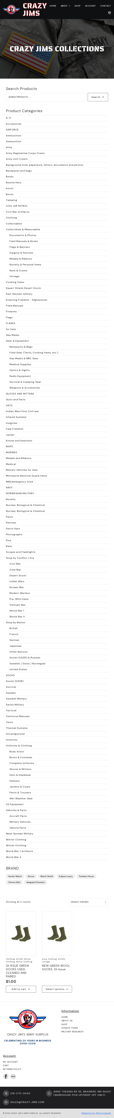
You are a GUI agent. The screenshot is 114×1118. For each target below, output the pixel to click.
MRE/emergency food (19, 481)
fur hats (11, 329)
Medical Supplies (20, 364)
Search (95, 97)
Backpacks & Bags (21, 346)
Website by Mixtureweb (96, 1113)
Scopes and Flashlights (20, 552)
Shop (78, 6)
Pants (9, 516)
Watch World (46, 876)
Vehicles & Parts (16, 810)
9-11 (8, 117)
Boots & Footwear (21, 757)
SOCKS (10, 675)
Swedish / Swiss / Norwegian (28, 663)
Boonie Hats (13, 182)
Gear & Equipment (17, 340)
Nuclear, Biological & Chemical (25, 505)
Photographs (14, 534)
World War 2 (13, 857)
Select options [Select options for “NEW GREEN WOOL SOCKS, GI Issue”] (55, 989)
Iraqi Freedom (14, 428)
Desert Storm (18, 575)
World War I (17, 610)
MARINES (11, 452)
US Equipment (15, 804)
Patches (11, 522)
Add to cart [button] (19, 989)
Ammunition (13, 135)
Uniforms (11, 739)
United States (18, 669)
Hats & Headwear (20, 775)
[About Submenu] (69, 6)
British (14, 628)
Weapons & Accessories (25, 387)
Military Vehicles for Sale (22, 470)
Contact (105, 6)
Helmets (15, 780)
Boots (9, 194)
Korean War (17, 587)
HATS (9, 405)
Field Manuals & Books (24, 241)
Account (90, 6)
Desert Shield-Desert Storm (23, 288)
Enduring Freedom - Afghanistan (26, 299)
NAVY (9, 487)
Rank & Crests (18, 270)
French (14, 634)
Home (53, 6)
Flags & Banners (20, 247)
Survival (11, 686)
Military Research (72, 1031)
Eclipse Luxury (66, 876)
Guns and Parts (15, 399)
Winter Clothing (16, 839)
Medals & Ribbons (21, 258)
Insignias (11, 423)
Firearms (11, 311)
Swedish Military (16, 698)
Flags (9, 317)
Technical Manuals (18, 716)
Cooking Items (15, 282)
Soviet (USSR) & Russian (25, 657)
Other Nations (18, 651)
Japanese (16, 646)
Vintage (14, 276)
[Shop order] (88, 902)
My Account (10, 1062)
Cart (6, 1065)
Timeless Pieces (86, 876)
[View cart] (109, 12)
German (14, 640)
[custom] (13, 1076)
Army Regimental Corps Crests (25, 153)
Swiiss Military (15, 704)
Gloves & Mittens (20, 769)
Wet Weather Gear (21, 798)
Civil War (15, 563)
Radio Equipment (20, 376)
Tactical (11, 710)
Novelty (11, 499)
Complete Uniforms (22, 763)
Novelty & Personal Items (25, 264)
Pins (8, 540)
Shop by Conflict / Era (20, 558)
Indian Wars (17, 581)
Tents (9, 722)
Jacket (10, 434)
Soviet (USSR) (15, 681)
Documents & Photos (23, 235)
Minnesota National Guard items (26, 475)
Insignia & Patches (21, 252)
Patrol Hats (13, 528)
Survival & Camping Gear (25, 381)
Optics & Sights (20, 370)
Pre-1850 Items (19, 599)
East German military (19, 293)
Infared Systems (16, 417)
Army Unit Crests (17, 159)
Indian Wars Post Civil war (22, 411)
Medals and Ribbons (18, 458)
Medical (11, 464)
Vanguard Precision (35, 882)
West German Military (19, 833)
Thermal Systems (17, 728)
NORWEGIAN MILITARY (20, 493)
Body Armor (17, 751)
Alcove (31, 876)
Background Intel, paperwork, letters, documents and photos (44, 165)
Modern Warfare (20, 593)
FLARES (10, 323)
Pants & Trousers (20, 792)
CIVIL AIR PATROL (17, 205)
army (9, 147)
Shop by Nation (15, 622)
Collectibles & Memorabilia (23, 229)
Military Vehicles (20, 821)
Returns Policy (12, 1069)
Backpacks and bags (19, 170)
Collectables (14, 223)
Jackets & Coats (20, 786)
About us (67, 1020)
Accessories (13, 123)
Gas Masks (12, 335)
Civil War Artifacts (17, 211)
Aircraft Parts (18, 816)
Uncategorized (15, 733)
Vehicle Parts (18, 827)
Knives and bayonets (19, 440)
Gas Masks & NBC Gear (24, 358)
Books (10, 176)
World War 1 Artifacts (19, 851)
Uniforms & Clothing (19, 745)
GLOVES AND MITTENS (20, 393)
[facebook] (6, 1076)
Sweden (11, 692)
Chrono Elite (14, 882)
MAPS (9, 446)
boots (9, 188)
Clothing (11, 217)
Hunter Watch (15, 876)
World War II (17, 616)
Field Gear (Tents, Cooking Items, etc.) (34, 352)
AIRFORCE (12, 129)
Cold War (15, 569)
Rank (9, 546)
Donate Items (69, 1028)
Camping (11, 200)
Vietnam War (18, 604)
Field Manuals (14, 305)
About (64, 6)
